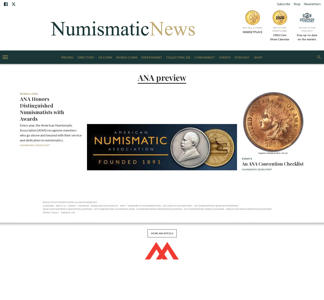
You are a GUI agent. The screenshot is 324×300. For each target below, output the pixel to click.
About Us (61, 205)
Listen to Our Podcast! (307, 29)
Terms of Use (68, 212)
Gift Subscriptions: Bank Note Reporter (216, 205)
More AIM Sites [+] (162, 233)
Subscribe (283, 4)
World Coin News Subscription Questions (249, 209)
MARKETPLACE (252, 32)
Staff (123, 205)
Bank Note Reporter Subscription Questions (67, 209)
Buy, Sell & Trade (252, 27)
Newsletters (312, 4)
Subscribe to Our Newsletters (144, 205)
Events (225, 57)
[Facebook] (5, 4)
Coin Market (205, 57)
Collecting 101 (178, 57)
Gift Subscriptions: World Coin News (204, 209)
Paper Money (152, 57)
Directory (86, 57)
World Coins (126, 57)
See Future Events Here (280, 29)
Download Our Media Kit (104, 205)
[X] (14, 4)
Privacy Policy (51, 212)
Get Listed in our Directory (178, 205)
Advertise (83, 205)
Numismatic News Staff (35, 145)
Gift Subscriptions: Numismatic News (114, 209)
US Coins (105, 57)
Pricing (67, 57)
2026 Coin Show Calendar (279, 37)
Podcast (242, 57)
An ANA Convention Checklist (273, 164)
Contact (72, 205)
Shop (297, 4)
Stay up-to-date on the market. (307, 37)
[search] (319, 57)
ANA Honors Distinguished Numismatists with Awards (42, 109)
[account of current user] (5, 57)
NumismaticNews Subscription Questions (159, 209)
